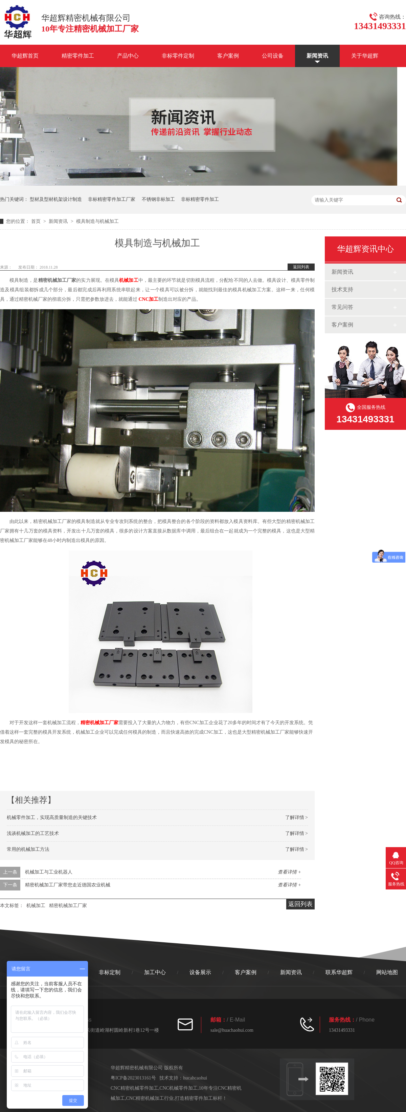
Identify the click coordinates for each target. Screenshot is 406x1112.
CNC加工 (148, 299)
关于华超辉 (364, 56)
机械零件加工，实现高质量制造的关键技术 (52, 817)
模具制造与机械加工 (97, 221)
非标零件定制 (178, 56)
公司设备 (273, 56)
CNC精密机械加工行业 (150, 1098)
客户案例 (228, 56)
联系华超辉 (339, 972)
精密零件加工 (78, 56)
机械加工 (128, 280)
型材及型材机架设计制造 (56, 199)
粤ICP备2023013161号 (133, 1077)
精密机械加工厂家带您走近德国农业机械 (67, 884)
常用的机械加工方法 (28, 849)
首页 (36, 221)
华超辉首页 (25, 56)
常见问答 (342, 307)
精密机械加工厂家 (99, 722)
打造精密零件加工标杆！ (201, 1098)
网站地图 (387, 972)
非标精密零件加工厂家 (111, 199)
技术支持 (342, 289)
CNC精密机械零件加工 (134, 1088)
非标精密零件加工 (200, 199)
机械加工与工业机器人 (48, 872)
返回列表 (301, 267)
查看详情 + (289, 872)
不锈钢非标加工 (158, 199)
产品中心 (128, 56)
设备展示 (200, 972)
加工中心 (155, 972)
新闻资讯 (317, 56)
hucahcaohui (195, 1077)
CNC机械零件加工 (178, 1088)
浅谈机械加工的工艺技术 (33, 833)
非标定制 (109, 972)
